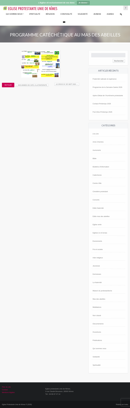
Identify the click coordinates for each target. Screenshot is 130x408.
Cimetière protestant (100, 191)
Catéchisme (97, 175)
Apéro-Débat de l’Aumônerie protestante (108, 95)
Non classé (97, 315)
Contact (5, 390)
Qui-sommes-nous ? (14, 14)
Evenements (97, 241)
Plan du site (6, 387)
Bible (94, 158)
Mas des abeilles (99, 299)
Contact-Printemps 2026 (102, 104)
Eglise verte (97, 225)
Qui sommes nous (99, 348)
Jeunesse (97, 14)
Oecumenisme (98, 324)
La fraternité (97, 282)
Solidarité (83, 14)
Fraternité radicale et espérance (104, 79)
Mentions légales (8, 392)
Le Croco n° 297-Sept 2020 (67, 84)
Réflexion (50, 14)
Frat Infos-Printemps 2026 (102, 112)
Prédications (97, 340)
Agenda (110, 14)
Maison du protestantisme (102, 291)
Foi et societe (98, 249)
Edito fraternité (98, 208)
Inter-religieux (98, 258)
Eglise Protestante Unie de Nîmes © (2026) (17, 404)
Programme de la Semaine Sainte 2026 (107, 87)
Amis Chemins (98, 142)
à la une (96, 134)
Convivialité (66, 14)
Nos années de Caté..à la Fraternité (31, 85)
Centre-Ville (97, 183)
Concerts (96, 200)
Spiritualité (34, 14)
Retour (8, 85)
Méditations (97, 307)
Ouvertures (97, 332)
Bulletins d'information (101, 167)
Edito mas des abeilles (101, 216)
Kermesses (97, 274)
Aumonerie (97, 150)
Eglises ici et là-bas (100, 233)
